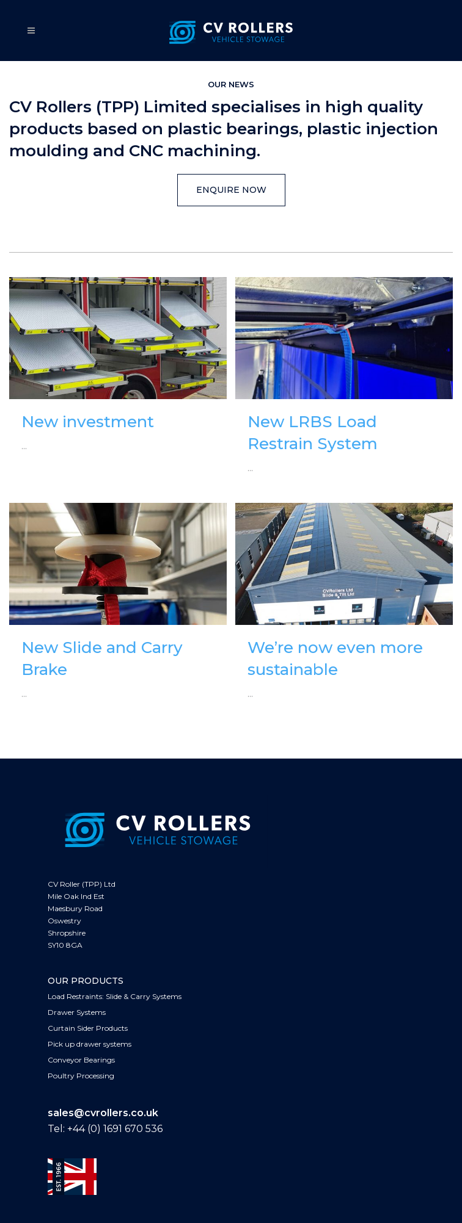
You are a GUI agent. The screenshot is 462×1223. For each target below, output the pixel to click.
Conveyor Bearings (81, 1059)
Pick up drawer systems (89, 1043)
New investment (87, 421)
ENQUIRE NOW (231, 189)
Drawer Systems (77, 1012)
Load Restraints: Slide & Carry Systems (115, 996)
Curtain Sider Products (88, 1028)
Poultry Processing (81, 1075)
